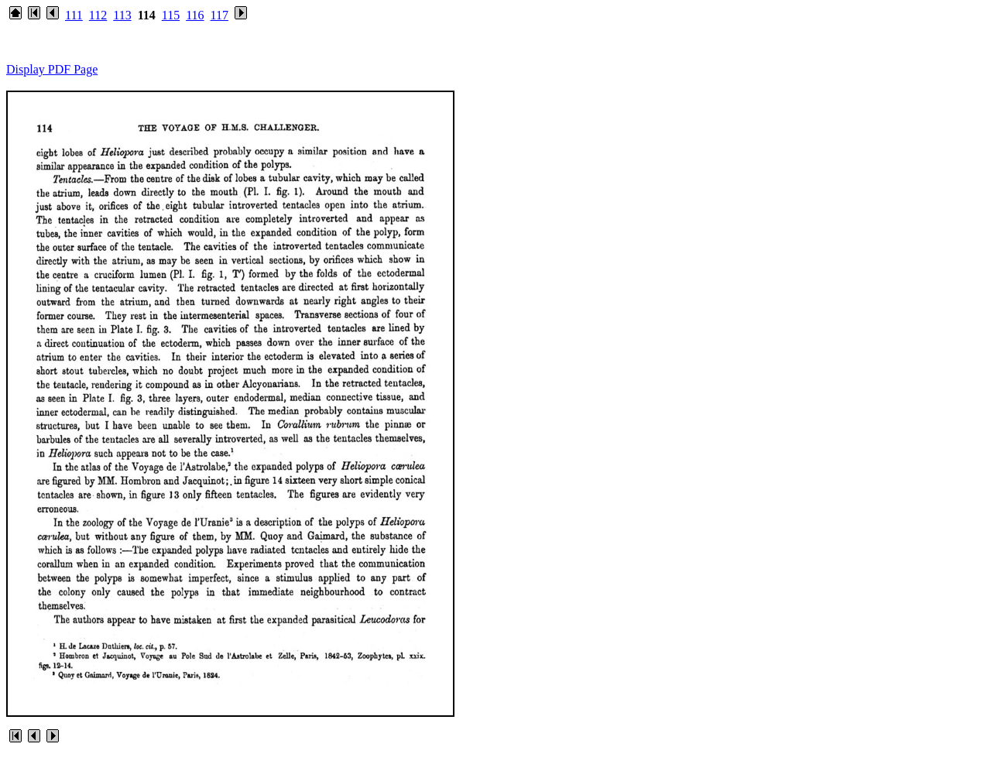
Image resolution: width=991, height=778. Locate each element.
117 (219, 15)
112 (98, 15)
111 (74, 15)
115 (171, 15)
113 (122, 15)
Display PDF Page (52, 69)
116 (195, 15)
